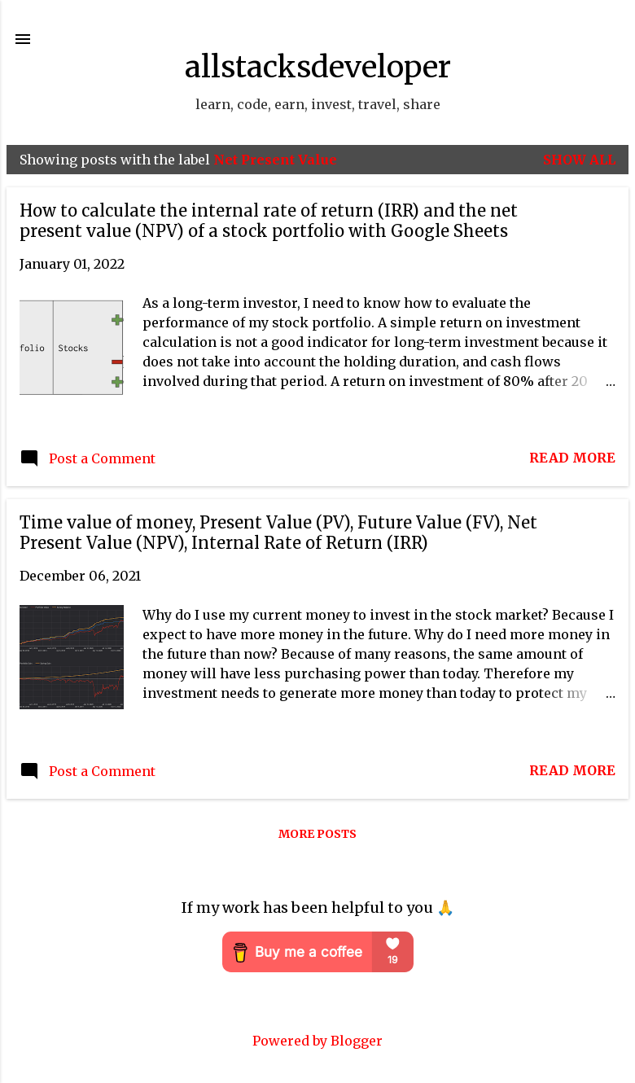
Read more (572, 457)
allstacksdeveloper (318, 67)
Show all (579, 159)
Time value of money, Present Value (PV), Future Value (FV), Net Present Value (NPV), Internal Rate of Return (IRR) (278, 532)
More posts (317, 833)
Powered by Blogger (317, 1041)
